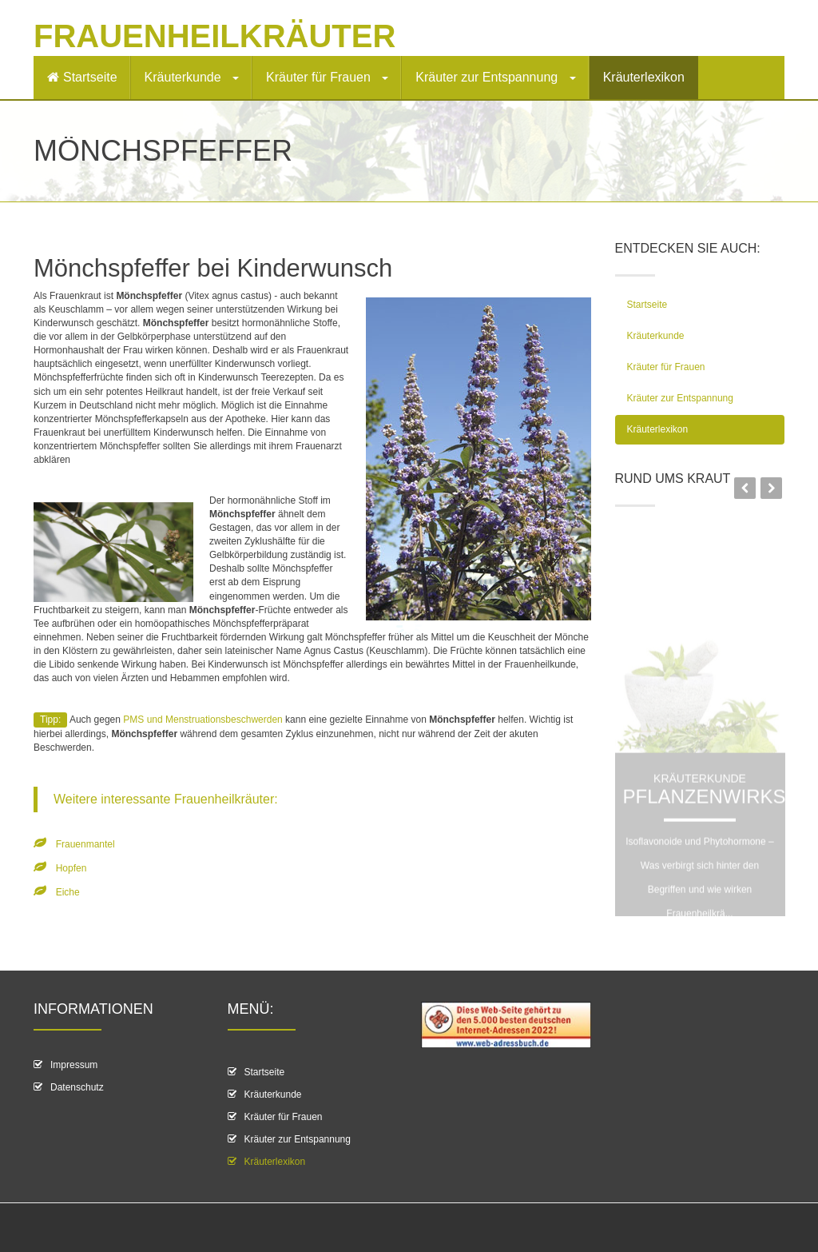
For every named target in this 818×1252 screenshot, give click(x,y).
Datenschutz (77, 1087)
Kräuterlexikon (644, 77)
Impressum (73, 1065)
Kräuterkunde (192, 77)
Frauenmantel (85, 844)
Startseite (82, 77)
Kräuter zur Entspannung (495, 77)
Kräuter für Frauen (327, 77)
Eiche (68, 892)
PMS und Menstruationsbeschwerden (202, 719)
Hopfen (71, 868)
